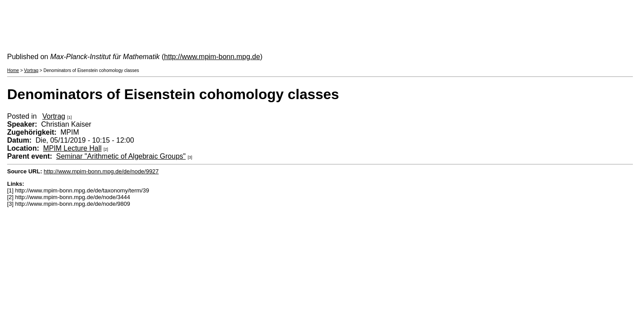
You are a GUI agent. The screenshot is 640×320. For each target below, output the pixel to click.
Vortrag (31, 70)
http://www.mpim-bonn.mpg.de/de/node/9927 (101, 171)
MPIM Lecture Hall (72, 148)
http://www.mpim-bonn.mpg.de (212, 56)
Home (13, 70)
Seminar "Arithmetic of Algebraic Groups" (120, 156)
